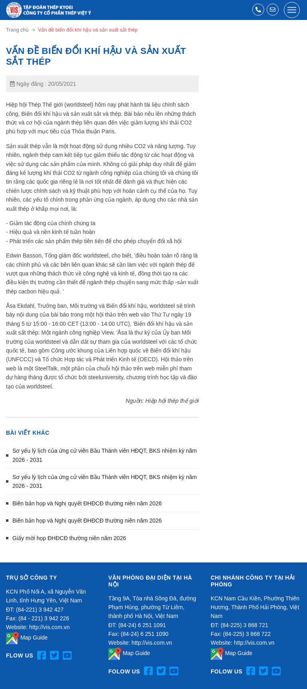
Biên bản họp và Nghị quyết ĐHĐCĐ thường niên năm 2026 (87, 503)
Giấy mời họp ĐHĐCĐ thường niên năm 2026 (69, 538)
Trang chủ (17, 30)
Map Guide (27, 637)
